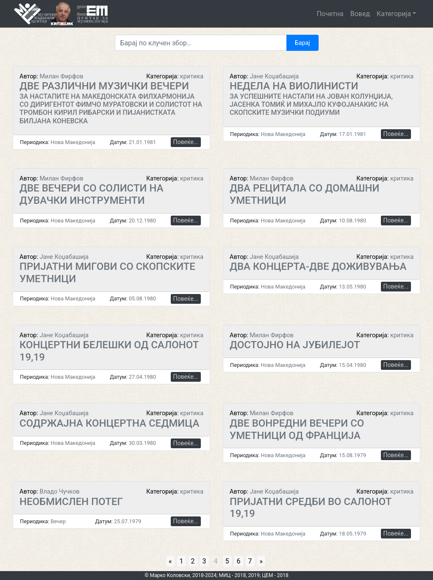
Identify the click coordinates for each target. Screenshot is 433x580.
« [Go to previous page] (170, 561)
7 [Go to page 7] (250, 561)
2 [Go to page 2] (193, 561)
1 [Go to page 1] (181, 561)
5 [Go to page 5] (227, 561)
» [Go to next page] (261, 561)
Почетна (329, 14)
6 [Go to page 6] (239, 561)
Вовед (360, 14)
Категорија (394, 14)
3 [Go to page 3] (204, 561)
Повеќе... (185, 142)
